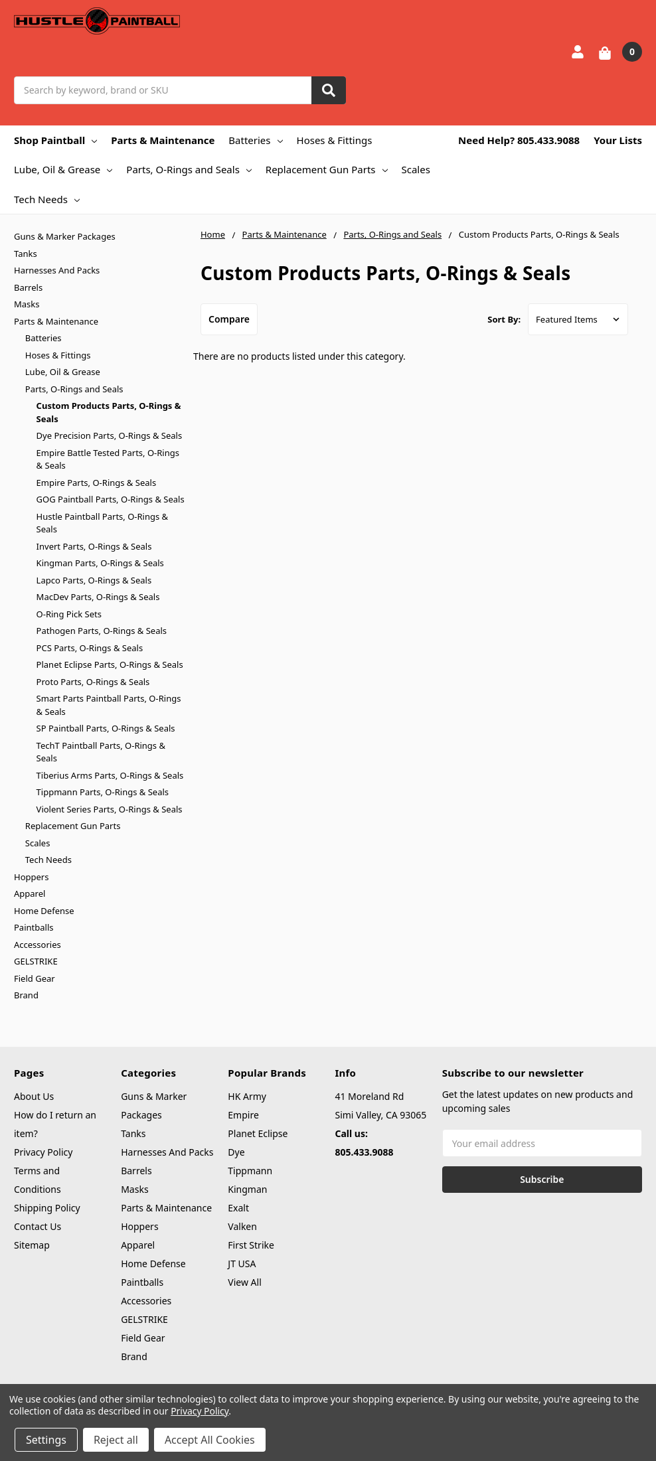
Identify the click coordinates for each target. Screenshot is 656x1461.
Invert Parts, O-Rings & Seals (94, 546)
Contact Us (37, 1226)
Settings (46, 1439)
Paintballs (33, 927)
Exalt (238, 1207)
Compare (229, 319)
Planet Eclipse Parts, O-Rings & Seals (110, 664)
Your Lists (618, 140)
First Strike (251, 1245)
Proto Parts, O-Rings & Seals (93, 682)
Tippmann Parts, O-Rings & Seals (103, 792)
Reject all (116, 1439)
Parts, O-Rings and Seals (189, 169)
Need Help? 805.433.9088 (519, 140)
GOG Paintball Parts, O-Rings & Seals (111, 499)
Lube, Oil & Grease (63, 169)
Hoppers (31, 877)
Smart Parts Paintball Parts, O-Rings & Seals (109, 705)
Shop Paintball (55, 140)
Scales (416, 169)
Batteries (255, 140)
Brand (26, 995)
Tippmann (250, 1170)
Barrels (28, 287)
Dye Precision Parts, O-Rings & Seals (110, 435)
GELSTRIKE (36, 961)
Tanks (25, 254)
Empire (243, 1115)
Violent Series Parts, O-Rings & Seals (110, 809)
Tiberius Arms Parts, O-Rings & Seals (110, 775)
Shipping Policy (47, 1207)
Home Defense (44, 911)
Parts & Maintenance (162, 140)
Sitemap (32, 1245)
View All (244, 1282)
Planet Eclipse (257, 1133)
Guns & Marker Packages (65, 236)
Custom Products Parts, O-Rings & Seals (109, 412)
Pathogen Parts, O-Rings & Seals (102, 631)
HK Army (247, 1096)
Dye (236, 1152)
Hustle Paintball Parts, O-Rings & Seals (103, 523)
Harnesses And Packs (57, 270)
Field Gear (34, 978)
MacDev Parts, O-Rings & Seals (98, 597)
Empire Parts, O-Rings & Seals (97, 483)
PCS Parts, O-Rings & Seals (90, 648)
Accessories (37, 945)
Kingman (247, 1189)
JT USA (242, 1263)
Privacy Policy (43, 1152)
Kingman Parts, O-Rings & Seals (100, 563)
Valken (242, 1226)
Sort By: (504, 319)
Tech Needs (47, 199)
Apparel (29, 893)
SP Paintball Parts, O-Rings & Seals (106, 728)
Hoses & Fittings (334, 140)
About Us (34, 1096)
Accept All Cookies (210, 1439)
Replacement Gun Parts (327, 169)
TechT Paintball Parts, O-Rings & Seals (101, 752)
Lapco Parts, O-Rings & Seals (94, 580)
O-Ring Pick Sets (69, 614)
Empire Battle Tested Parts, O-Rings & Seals (108, 459)
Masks (26, 304)
